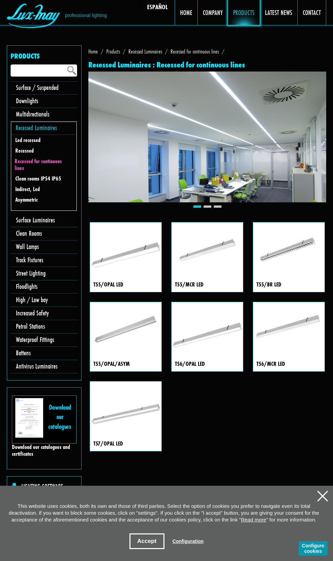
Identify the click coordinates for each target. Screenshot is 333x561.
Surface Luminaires (35, 219)
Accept (147, 541)
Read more (253, 520)
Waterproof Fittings (35, 339)
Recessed (24, 150)
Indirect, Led (27, 189)
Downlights (27, 100)
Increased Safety (32, 312)
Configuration (188, 541)
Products (113, 51)
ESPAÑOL (157, 6)
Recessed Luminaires (36, 127)
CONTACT (312, 12)
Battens (23, 352)
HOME (186, 12)
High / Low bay (32, 299)
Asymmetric (26, 199)
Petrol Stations (30, 326)
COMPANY (213, 12)
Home (93, 51)
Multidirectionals (32, 114)
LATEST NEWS (279, 12)
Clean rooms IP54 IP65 (38, 178)
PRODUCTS (244, 12)
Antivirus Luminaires (36, 366)
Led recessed (27, 140)
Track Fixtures (29, 259)
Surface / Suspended (37, 87)
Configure (313, 548)
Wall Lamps (27, 246)
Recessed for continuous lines (38, 165)
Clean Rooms (29, 233)
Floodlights (26, 286)
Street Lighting (31, 273)
